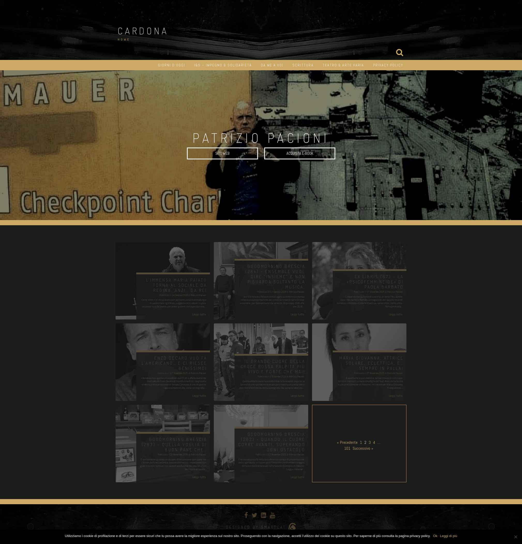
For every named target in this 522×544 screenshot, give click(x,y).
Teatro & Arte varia (343, 65)
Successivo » (363, 448)
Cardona (143, 31)
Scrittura (303, 65)
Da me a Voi (272, 65)
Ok (435, 536)
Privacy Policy (388, 65)
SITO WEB (222, 153)
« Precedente (347, 442)
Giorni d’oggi (171, 65)
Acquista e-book (299, 153)
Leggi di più (448, 536)
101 (347, 448)
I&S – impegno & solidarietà (223, 65)
